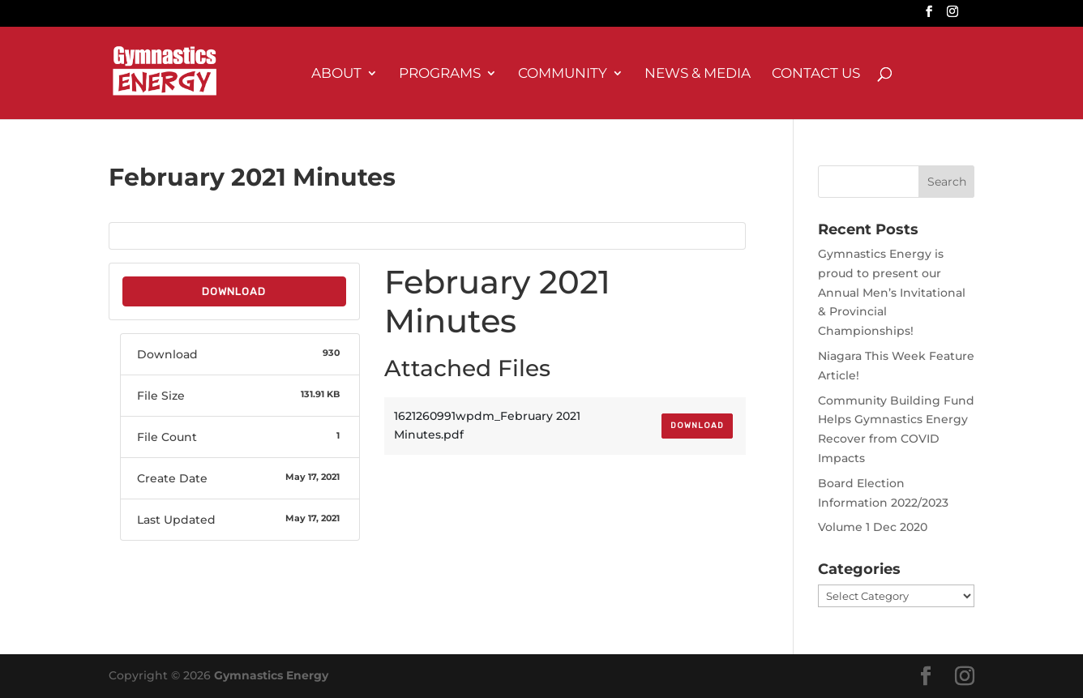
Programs (440, 74)
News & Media (697, 74)
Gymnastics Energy (271, 675)
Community (562, 74)
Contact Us (816, 74)
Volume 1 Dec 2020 (872, 527)
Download (234, 291)
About (336, 74)
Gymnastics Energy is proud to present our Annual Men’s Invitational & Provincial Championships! (891, 292)
